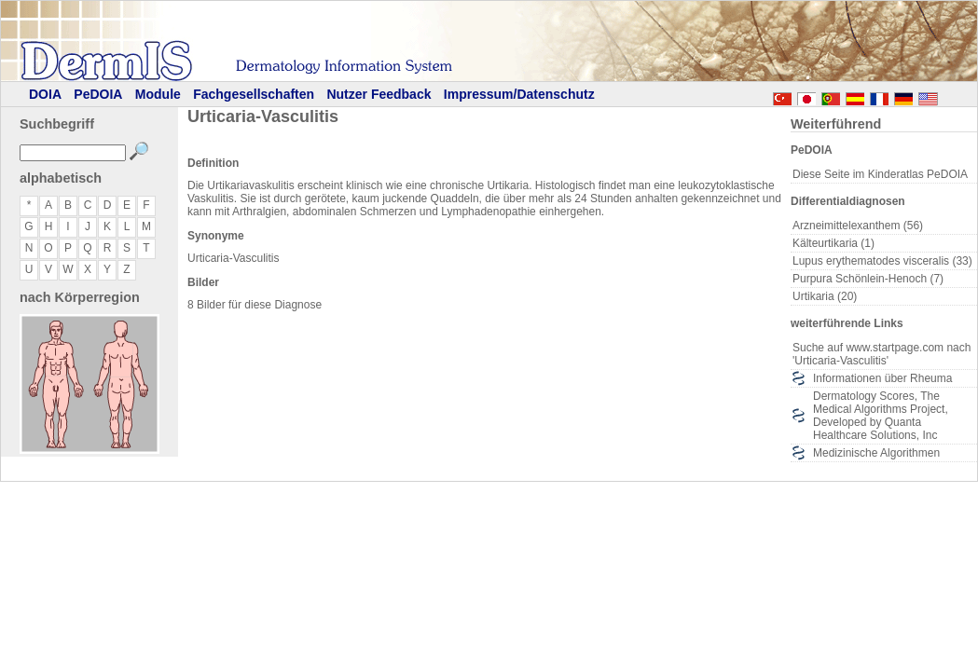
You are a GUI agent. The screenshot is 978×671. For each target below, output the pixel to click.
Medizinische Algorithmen (876, 452)
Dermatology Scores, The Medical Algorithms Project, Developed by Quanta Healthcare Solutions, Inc (880, 416)
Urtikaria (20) (824, 296)
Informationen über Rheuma (882, 378)
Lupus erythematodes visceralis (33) (882, 260)
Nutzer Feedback (378, 94)
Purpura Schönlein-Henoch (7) (868, 278)
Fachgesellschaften (253, 94)
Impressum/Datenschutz (519, 94)
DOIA (45, 94)
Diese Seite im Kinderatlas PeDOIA (880, 174)
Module (158, 94)
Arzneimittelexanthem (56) (857, 225)
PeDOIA (98, 94)
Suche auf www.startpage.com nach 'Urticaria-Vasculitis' (881, 354)
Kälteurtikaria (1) (833, 243)
